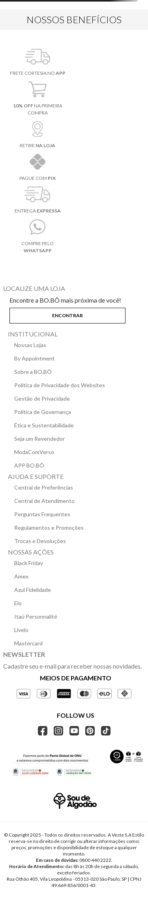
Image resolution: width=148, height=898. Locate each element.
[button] (74, 314)
